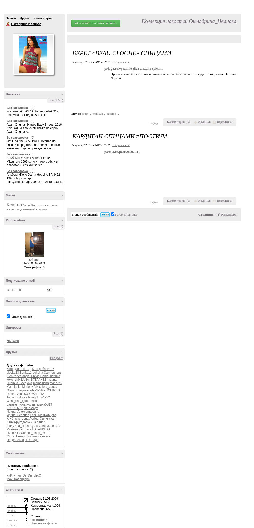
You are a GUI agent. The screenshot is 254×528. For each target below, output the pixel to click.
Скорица (31, 436)
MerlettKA (28, 387)
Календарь (228, 214)
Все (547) (56, 358)
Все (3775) (55, 100)
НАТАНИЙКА (41, 429)
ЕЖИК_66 (14, 408)
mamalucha (41, 383)
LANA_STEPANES (34, 379)
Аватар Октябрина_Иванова (33, 54)
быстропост (38, 205)
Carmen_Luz (52, 372)
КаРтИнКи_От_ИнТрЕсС (24, 475)
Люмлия (40, 426)
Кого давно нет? (18, 369)
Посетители (39, 520)
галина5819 (44, 404)
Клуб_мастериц (18, 418)
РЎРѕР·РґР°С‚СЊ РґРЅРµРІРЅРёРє (96, 23)
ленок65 (42, 422)
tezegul (33, 397)
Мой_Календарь (18, 479)
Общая (34, 260)
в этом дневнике (21, 317)
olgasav (24, 390)
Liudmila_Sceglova (19, 383)
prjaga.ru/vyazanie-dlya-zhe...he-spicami (133, 69)
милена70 (53, 426)
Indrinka (54, 376)
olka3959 (36, 390)
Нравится (204, 122)
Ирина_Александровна (23, 411)
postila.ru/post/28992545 (122, 152)
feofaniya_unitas (28, 376)
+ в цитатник (121, 61)
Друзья (24, 18)
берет (26, 205)
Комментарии (43, 18)
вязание (52, 205)
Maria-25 (55, 383)
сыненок (44, 436)
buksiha (38, 372)
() (188, 122)
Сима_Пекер (16, 436)
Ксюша (14, 204)
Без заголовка (17, 108)
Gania (44, 376)
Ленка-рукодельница (21, 422)
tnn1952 (44, 397)
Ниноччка (13, 433)
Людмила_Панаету (20, 426)
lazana (51, 379)
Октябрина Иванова (8, 24)
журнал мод (14, 209)
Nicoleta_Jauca (46, 387)
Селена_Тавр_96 (33, 433)
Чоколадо (32, 440)
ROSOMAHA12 (33, 394)
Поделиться (224, 122)
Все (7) (58, 226)
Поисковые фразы (44, 523)
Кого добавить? (43, 369)
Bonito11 (25, 372)
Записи (11, 18)
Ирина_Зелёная (18, 415)
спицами (41, 209)
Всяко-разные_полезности (22, 402)
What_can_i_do (17, 401)
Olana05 (12, 390)
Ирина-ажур (29, 408)
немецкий (29, 209)
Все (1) (58, 334)
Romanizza (14, 394)
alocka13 (13, 372)
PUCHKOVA (52, 390)
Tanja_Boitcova (17, 397)
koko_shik (13, 379)
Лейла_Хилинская (42, 418)
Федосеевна (15, 440)
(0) (32, 108)
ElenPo (12, 376)
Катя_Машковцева (43, 415)
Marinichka (14, 387)
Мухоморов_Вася (19, 429)
